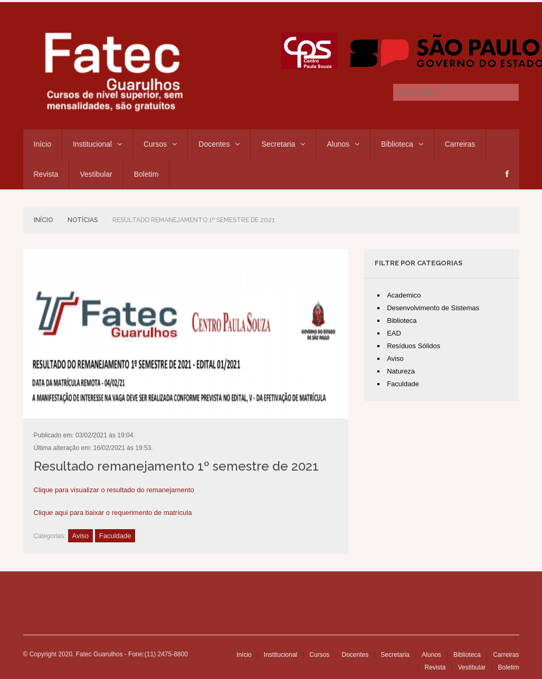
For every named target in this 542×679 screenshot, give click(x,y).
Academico (404, 295)
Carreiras (460, 144)
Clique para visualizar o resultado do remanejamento (114, 490)
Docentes (219, 144)
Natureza (401, 371)
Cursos (160, 144)
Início (42, 144)
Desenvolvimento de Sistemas (433, 308)
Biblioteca (402, 144)
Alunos (343, 144)
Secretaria (283, 144)
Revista (46, 174)
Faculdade (115, 536)
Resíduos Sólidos (413, 346)
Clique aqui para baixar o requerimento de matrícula (113, 513)
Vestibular (96, 174)
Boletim (146, 174)
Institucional (97, 144)
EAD (394, 333)
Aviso (80, 536)
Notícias (83, 220)
